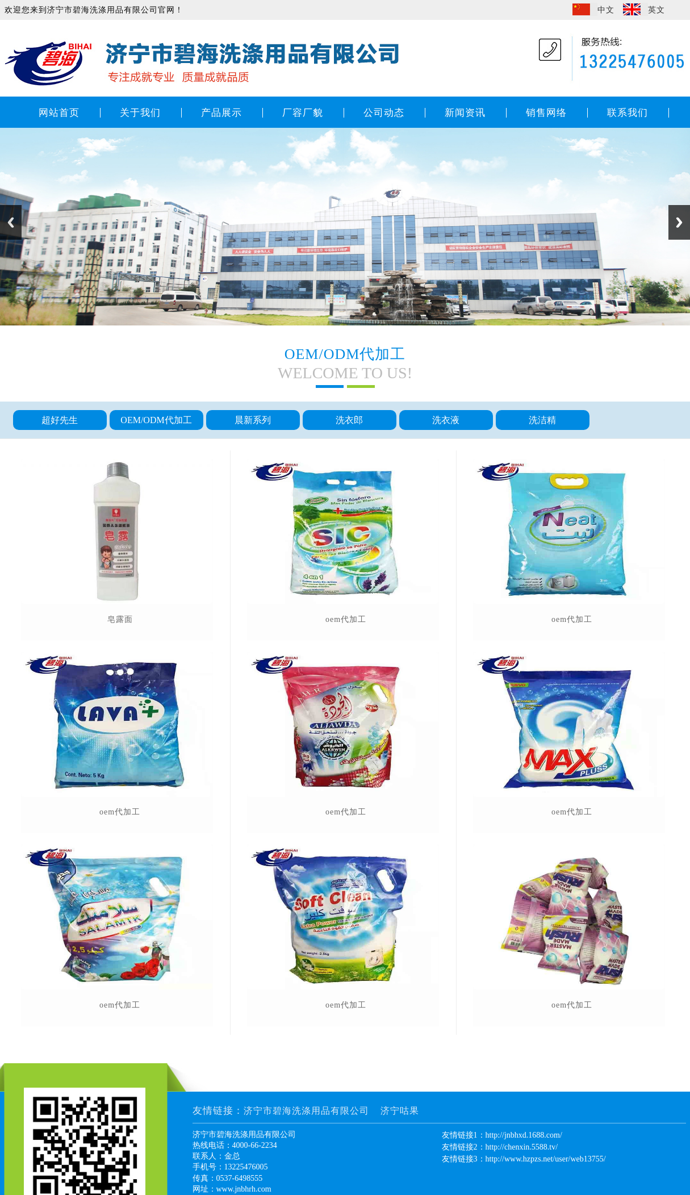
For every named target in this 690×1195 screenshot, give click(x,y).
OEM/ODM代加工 (155, 420)
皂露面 (120, 619)
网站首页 (59, 113)
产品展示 (221, 113)
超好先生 (59, 420)
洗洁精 (542, 420)
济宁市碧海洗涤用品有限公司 (306, 1110)
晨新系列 (253, 420)
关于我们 (140, 113)
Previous (11, 222)
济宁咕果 (399, 1110)
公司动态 (383, 113)
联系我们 (627, 113)
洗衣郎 (349, 420)
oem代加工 (119, 812)
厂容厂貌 (302, 113)
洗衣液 (445, 420)
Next (679, 222)
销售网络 (546, 113)
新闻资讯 (465, 113)
